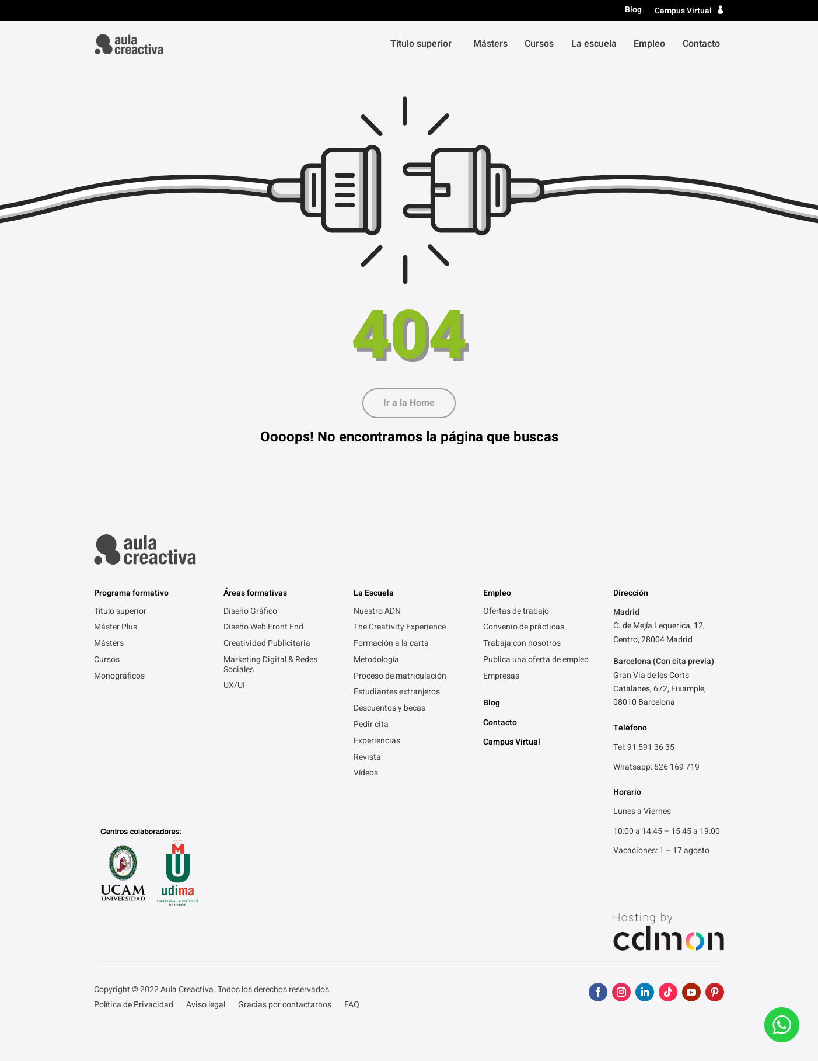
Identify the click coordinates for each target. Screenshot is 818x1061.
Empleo (649, 44)
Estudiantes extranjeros (397, 692)
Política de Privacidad (133, 1006)
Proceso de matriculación (400, 677)
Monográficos (119, 677)
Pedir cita (371, 725)
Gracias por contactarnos (284, 1006)
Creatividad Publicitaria (266, 644)
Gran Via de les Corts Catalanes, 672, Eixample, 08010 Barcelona (659, 689)
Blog (633, 10)
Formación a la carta (391, 644)
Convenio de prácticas (523, 627)
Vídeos (366, 773)
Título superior (421, 44)
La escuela (594, 44)
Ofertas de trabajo (516, 612)
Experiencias (377, 741)
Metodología (376, 660)
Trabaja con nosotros (522, 644)
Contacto (701, 44)
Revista (367, 758)
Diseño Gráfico (250, 612)
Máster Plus (115, 627)
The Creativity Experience (400, 627)
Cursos (539, 44)
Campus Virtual (683, 11)
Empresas (501, 677)
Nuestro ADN (377, 612)
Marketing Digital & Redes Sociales (270, 665)
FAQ (351, 1006)
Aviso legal (205, 1006)
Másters (490, 44)
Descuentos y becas (389, 709)
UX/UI (234, 686)
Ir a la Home (409, 403)
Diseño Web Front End (263, 627)
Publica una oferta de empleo (536, 660)
